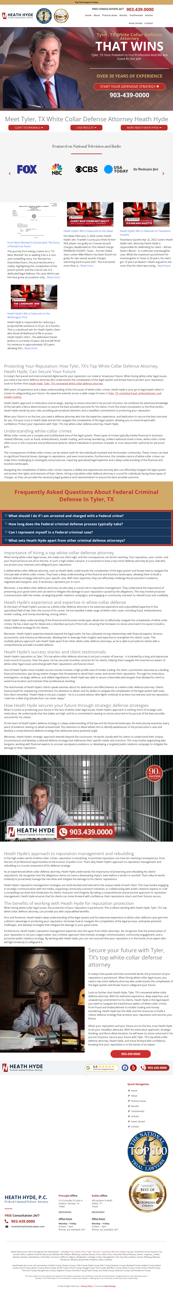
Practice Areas (109, 15)
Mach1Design (110, 1286)
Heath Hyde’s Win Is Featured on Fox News (88, 231)
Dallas (78, 1251)
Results (123, 15)
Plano (84, 1251)
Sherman (96, 1251)
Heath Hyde (36, 383)
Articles (149, 15)
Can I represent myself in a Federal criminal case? (51, 532)
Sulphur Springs (127, 1251)
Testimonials (136, 15)
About (97, 15)
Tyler (89, 1251)
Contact (149, 23)
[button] (10, 174)
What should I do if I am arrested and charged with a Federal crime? (66, 515)
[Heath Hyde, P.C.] (63, 1107)
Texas (71, 1251)
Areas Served (135, 23)
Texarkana (105, 1251)
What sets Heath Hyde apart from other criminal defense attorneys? (67, 540)
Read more (53, 277)
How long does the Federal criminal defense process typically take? (66, 524)
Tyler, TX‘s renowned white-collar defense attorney (73, 383)
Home (88, 15)
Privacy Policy (86, 1286)
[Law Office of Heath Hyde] (63, 1163)
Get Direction (65, 1211)
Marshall (115, 1251)
